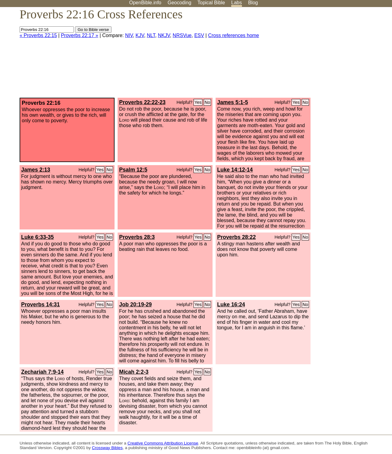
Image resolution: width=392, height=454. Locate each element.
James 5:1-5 (232, 102)
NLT (151, 35)
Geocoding (179, 2)
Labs (236, 2)
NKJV (164, 35)
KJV (140, 35)
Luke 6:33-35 (37, 237)
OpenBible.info (145, 2)
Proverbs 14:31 (40, 304)
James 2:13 (35, 170)
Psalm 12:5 (133, 170)
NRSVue (182, 35)
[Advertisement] (330, 55)
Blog (253, 2)
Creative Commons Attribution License (162, 443)
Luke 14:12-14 (235, 170)
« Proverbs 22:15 (38, 35)
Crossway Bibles (107, 447)
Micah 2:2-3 (134, 372)
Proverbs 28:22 (236, 237)
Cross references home (233, 35)
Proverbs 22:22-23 (142, 102)
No (207, 102)
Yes (198, 102)
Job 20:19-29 (135, 304)
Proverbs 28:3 (137, 237)
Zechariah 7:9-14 (42, 372)
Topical (211, 2)
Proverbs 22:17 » (79, 35)
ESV (199, 35)
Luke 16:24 (231, 304)
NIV (129, 35)
